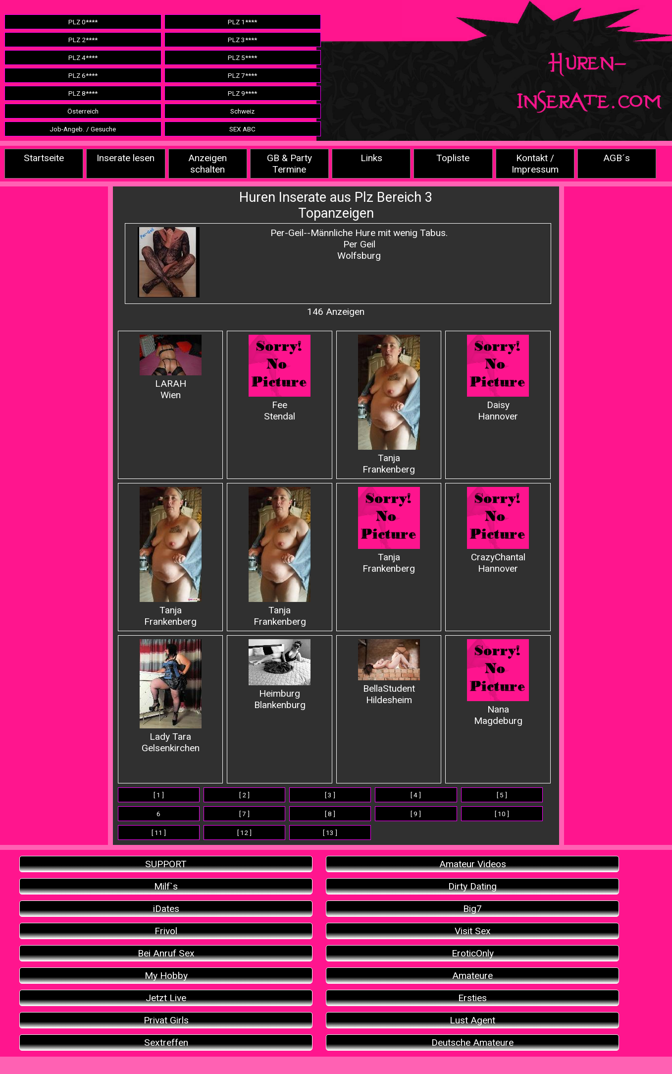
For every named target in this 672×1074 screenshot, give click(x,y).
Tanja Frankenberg (389, 405)
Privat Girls (166, 1020)
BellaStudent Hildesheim (389, 672)
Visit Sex (473, 931)
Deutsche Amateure (472, 1042)
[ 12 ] (244, 832)
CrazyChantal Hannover (498, 530)
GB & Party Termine (289, 163)
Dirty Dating (472, 886)
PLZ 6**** (83, 75)
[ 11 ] (159, 832)
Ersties (472, 998)
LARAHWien (171, 368)
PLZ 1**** (242, 22)
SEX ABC (242, 129)
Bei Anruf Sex (166, 953)
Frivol (166, 931)
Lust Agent (472, 1020)
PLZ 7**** (242, 75)
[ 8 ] (330, 814)
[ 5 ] (502, 795)
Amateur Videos (472, 864)
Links (371, 158)
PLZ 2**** (83, 40)
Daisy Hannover (498, 378)
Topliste (452, 158)
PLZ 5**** (242, 57)
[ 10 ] (502, 814)
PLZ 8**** (83, 93)
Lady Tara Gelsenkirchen (171, 696)
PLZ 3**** (242, 40)
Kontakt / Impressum (535, 163)
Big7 (472, 908)
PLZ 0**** (83, 22)
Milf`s (166, 886)
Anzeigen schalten (207, 163)
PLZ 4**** (83, 57)
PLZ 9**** (242, 93)
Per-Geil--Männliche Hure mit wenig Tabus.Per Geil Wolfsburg (359, 244)
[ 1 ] (159, 795)
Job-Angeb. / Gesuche (83, 129)
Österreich (83, 111)
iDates (166, 908)
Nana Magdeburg (498, 682)
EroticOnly (473, 953)
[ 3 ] (330, 795)
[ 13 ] (330, 832)
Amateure (472, 975)
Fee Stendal (279, 378)
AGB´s (616, 158)
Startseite (44, 158)
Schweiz (242, 111)
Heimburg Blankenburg (279, 675)
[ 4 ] (416, 795)
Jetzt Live (166, 998)
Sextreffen (166, 1042)
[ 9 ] (416, 814)
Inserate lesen (126, 158)
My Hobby (166, 975)
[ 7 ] (244, 814)
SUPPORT (166, 864)
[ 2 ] (244, 795)
